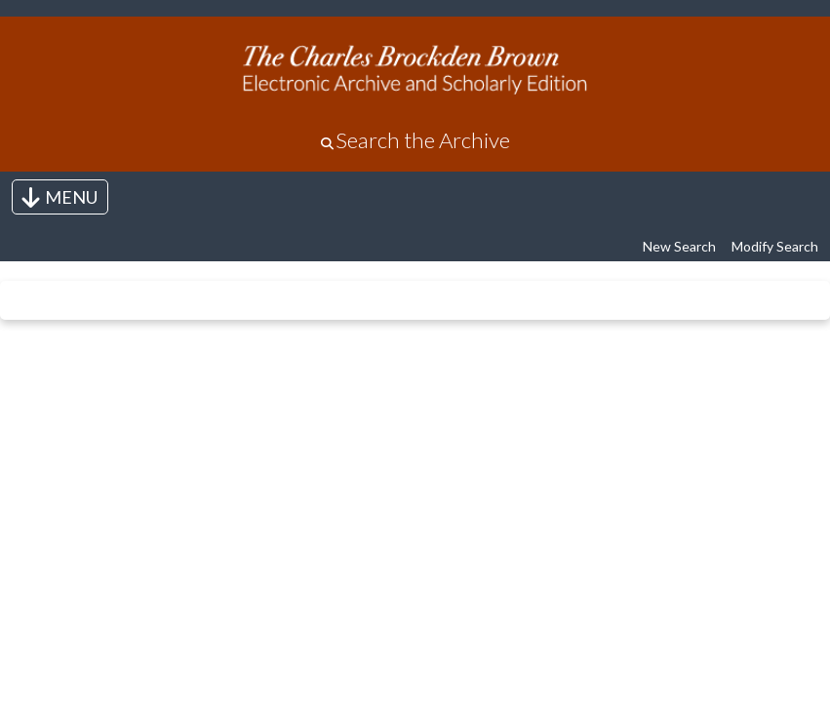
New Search (679, 246)
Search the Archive (423, 140)
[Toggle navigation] (60, 196)
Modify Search (774, 246)
